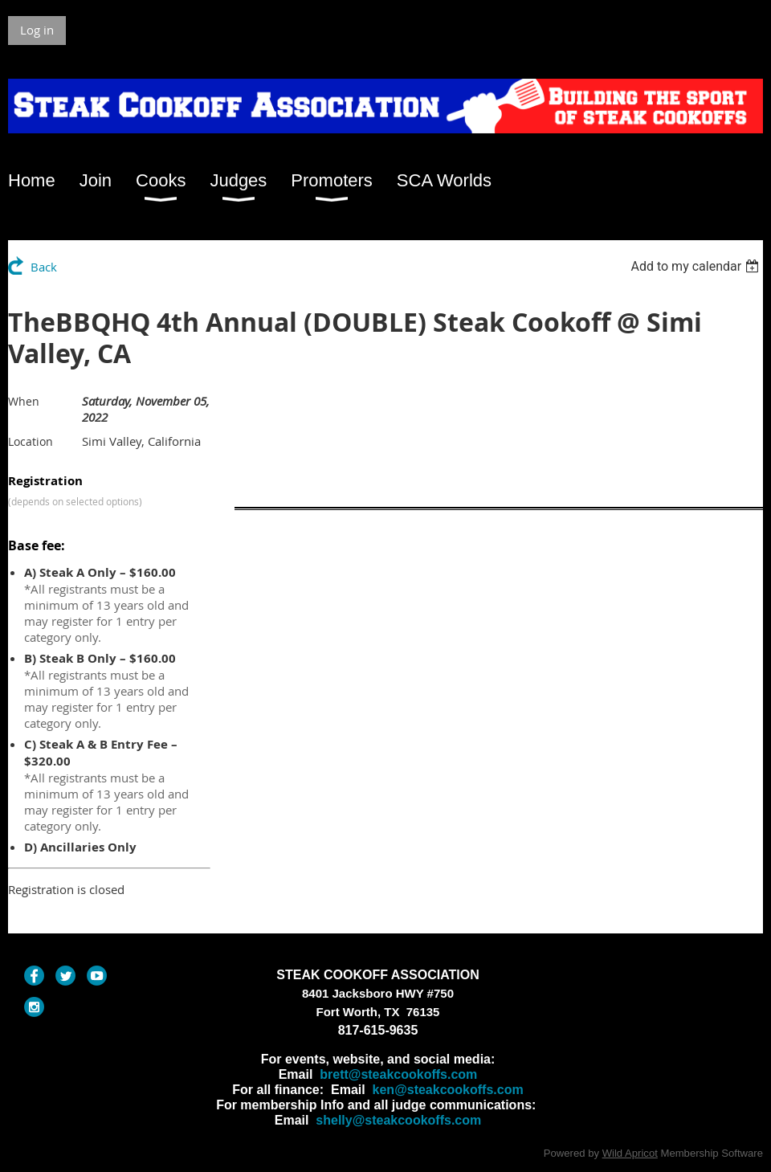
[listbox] (696, 266)
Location (30, 441)
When (23, 401)
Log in (37, 30)
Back (44, 267)
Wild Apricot (630, 1153)
